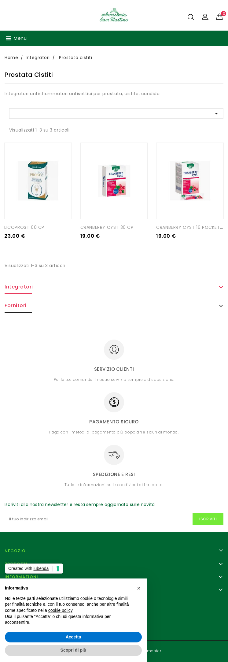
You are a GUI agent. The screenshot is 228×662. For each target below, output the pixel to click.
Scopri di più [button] (73, 650)
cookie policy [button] (60, 610)
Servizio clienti (114, 369)
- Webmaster (148, 650)
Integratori (19, 286)
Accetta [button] (73, 636)
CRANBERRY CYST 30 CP (107, 227)
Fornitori (16, 305)
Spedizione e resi (114, 474)
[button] (139, 588)
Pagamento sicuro (113, 421)
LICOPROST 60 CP (24, 227)
